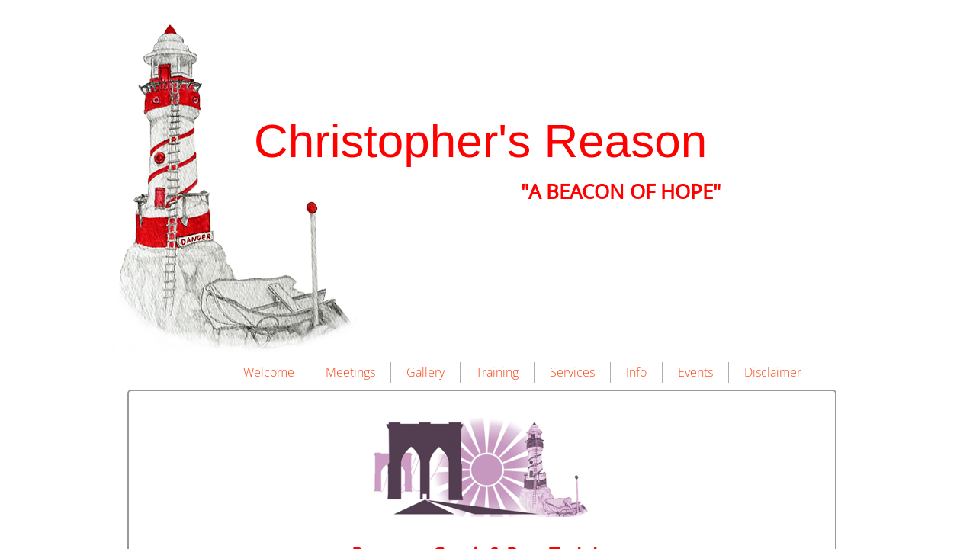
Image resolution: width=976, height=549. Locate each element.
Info (636, 372)
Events (695, 372)
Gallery (425, 372)
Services (572, 372)
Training (497, 372)
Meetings (350, 372)
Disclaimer (772, 372)
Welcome (268, 372)
